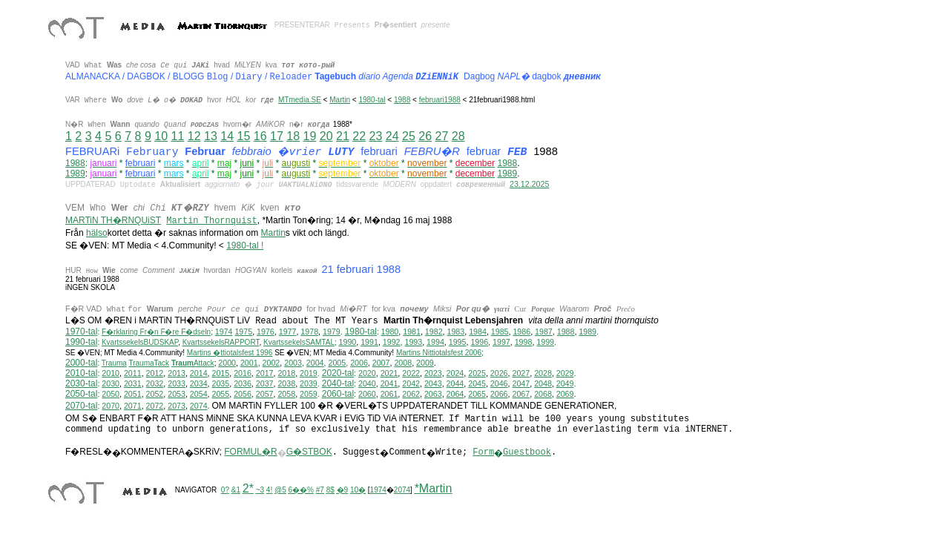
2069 (565, 393)
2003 (293, 362)
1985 (500, 331)
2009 (425, 362)
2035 (221, 383)
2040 (367, 383)
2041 (389, 383)
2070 (110, 405)
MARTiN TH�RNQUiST (113, 220)
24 (392, 136)
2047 (521, 383)
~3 (260, 490)
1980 (390, 331)
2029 (565, 373)
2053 (176, 393)
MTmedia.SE (299, 100)
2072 (155, 405)
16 (260, 136)
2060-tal (338, 394)
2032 (155, 383)
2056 (242, 393)
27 (441, 136)
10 (161, 136)
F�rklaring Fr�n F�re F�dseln (156, 332)
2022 (411, 373)
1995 (458, 341)
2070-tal (81, 405)
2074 (199, 405)
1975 (243, 331)
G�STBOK (309, 451)
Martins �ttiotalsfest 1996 (230, 353)
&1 (235, 490)
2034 (199, 383)
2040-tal (338, 383)
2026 (499, 373)
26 (425, 136)
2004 (315, 362)
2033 (176, 383)
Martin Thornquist (211, 221)
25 (408, 136)
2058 (286, 393)
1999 (545, 341)
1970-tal (81, 331)
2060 (367, 393)
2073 (176, 405)
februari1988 (440, 100)
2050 (110, 393)
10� (358, 490)
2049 (565, 383)
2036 (242, 383)
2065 (477, 393)
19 (309, 136)
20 (326, 136)
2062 (411, 393)
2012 (155, 373)
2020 (367, 373)
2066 (499, 393)
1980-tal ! (244, 245)
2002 (271, 362)
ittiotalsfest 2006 (438, 353)
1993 (413, 341)
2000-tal (81, 362)
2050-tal (81, 394)
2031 (133, 383)
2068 (543, 393)
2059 (308, 393)
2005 (337, 362)
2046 (499, 383)
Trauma (114, 363)
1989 (75, 173)
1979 (331, 331)
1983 (456, 331)
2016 (242, 373)
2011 (133, 373)
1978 (309, 331)
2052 (155, 393)
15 (243, 136)
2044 (455, 383)
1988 (402, 100)
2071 (133, 405)
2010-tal (81, 373)
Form (483, 452)
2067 (521, 393)
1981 (412, 331)
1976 (265, 331)
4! (269, 490)
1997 (501, 341)
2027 (521, 373)
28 (458, 136)
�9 (343, 490)
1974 (224, 331)
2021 (389, 373)
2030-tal (81, 383)
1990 (348, 341)
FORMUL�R (250, 451)
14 (227, 136)
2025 (477, 373)
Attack (192, 363)
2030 (110, 383)
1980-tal (371, 100)
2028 (543, 373)
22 (359, 136)
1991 (369, 341)
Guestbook (527, 452)
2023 (433, 373)
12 (194, 136)
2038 (286, 383)
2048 (543, 383)
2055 (221, 393)
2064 (455, 393)
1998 (524, 341)
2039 (308, 383)
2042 (411, 383)
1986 (521, 331)
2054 (199, 393)
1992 (392, 341)
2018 (286, 373)
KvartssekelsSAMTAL (299, 342)
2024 (455, 373)
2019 (308, 373)
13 (210, 136)
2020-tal (338, 373)
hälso (97, 233)
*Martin (434, 488)
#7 (320, 490)
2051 (133, 393)
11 (177, 136)
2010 (110, 373)
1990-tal (81, 342)
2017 (265, 373)
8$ (330, 490)
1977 (288, 331)
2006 (359, 362)
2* (248, 488)
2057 (265, 393)
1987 (544, 331)
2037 (265, 383)
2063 (433, 393)
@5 (280, 490)
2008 (403, 362)
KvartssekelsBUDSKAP (140, 342)
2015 (221, 373)
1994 (435, 341)
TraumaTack (148, 363)
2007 (381, 362)
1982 (434, 331)
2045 (477, 383)
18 (293, 136)
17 (276, 136)
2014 (199, 373)
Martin (339, 100)
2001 (249, 362)
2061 (389, 393)
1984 (478, 331)
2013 (176, 373)
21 (342, 136)
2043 (433, 383)
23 (375, 136)
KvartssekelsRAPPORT (221, 342)
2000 (227, 362)
